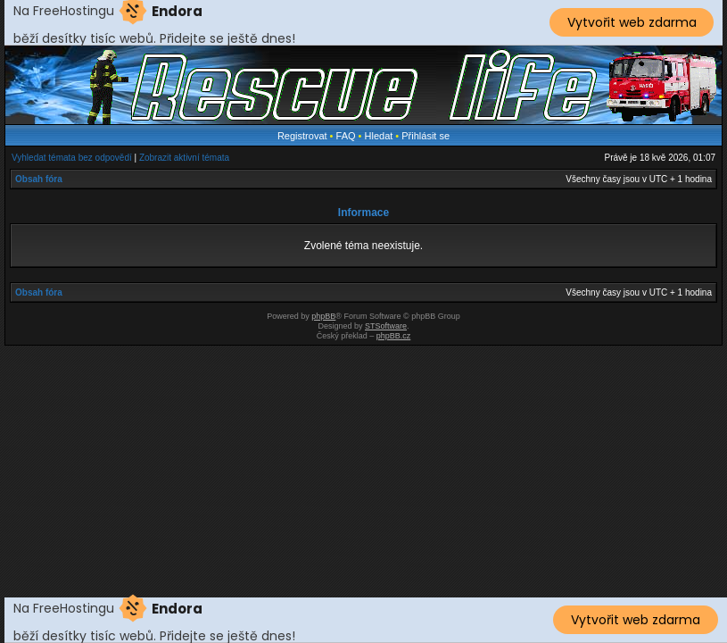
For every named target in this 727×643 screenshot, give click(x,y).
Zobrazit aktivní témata (184, 158)
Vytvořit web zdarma (632, 22)
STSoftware (386, 326)
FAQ (346, 135)
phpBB (323, 316)
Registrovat (302, 135)
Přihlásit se (425, 135)
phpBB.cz (393, 335)
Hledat (379, 135)
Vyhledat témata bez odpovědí (72, 158)
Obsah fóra (38, 179)
